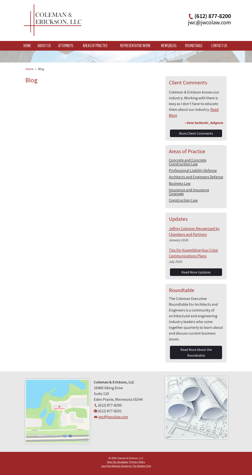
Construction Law (183, 200)
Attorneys (65, 46)
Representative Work (135, 46)
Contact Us (219, 46)
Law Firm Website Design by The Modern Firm (126, 466)
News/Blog (169, 46)
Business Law (180, 183)
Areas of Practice (95, 46)
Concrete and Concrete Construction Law (187, 162)
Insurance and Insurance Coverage (189, 191)
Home (27, 46)
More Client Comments (196, 133)
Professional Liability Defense (193, 170)
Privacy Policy (137, 462)
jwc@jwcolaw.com (209, 22)
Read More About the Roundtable (196, 352)
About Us (44, 46)
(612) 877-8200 (212, 16)
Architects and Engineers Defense (196, 176)
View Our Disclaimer (117, 462)
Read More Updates (196, 272)
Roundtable (194, 46)
